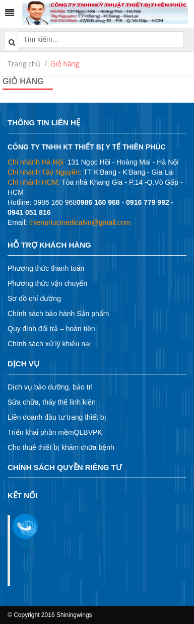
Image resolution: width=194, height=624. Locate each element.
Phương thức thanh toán (46, 268)
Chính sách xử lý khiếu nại (49, 344)
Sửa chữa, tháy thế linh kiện (52, 402)
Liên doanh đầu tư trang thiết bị (57, 417)
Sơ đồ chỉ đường (34, 298)
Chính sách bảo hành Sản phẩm (58, 313)
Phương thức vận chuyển (47, 283)
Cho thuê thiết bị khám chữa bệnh (61, 447)
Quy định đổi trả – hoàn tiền (51, 329)
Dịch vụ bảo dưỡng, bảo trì (50, 387)
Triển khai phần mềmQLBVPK (55, 432)
